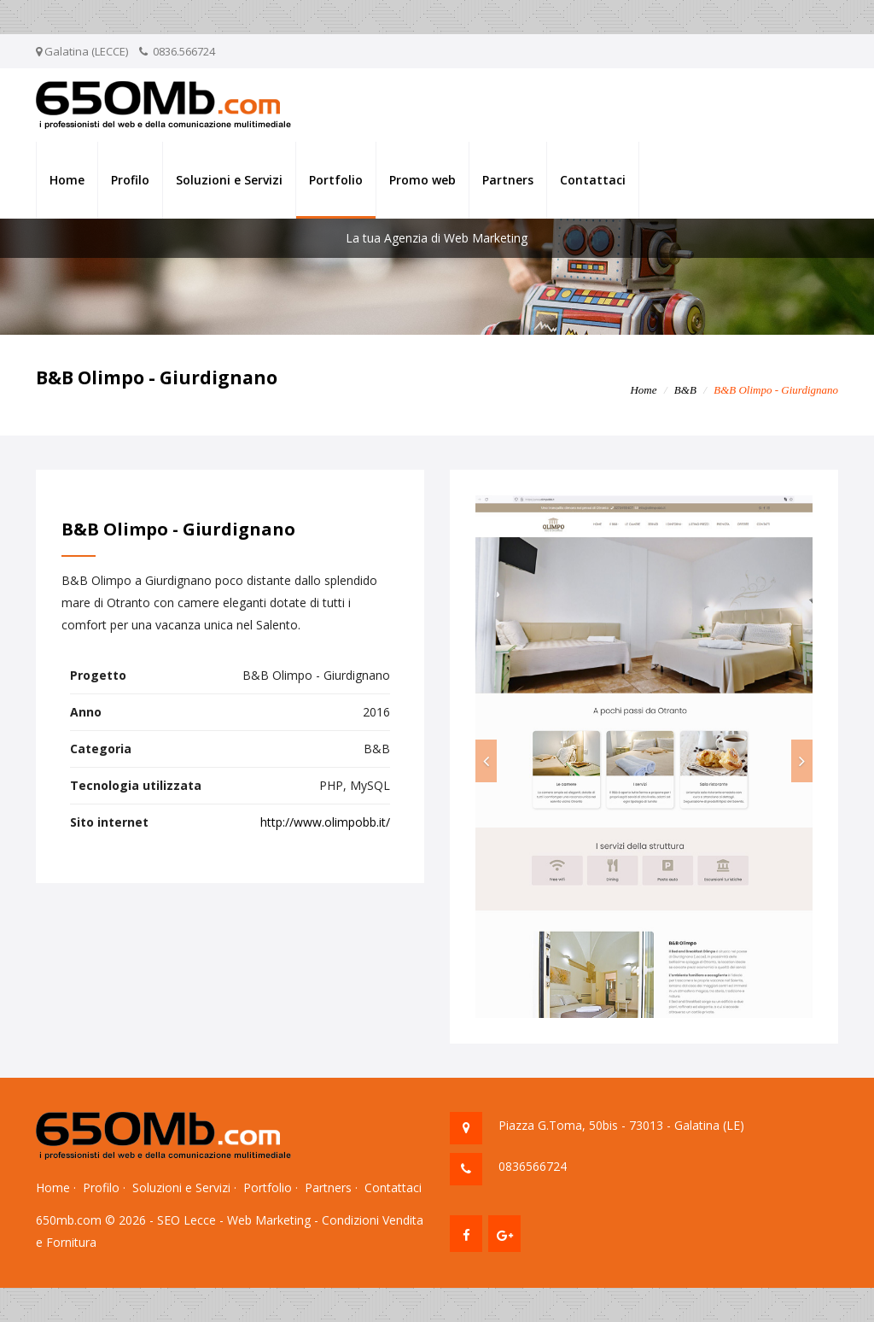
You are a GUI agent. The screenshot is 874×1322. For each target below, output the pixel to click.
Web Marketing (269, 1220)
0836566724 (532, 1166)
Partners (507, 180)
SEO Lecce (186, 1220)
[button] (486, 761)
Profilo (130, 180)
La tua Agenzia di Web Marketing (436, 238)
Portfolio (336, 180)
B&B (685, 389)
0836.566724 (184, 51)
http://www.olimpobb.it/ (325, 822)
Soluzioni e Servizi (229, 180)
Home (67, 180)
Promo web (422, 180)
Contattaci (593, 180)
